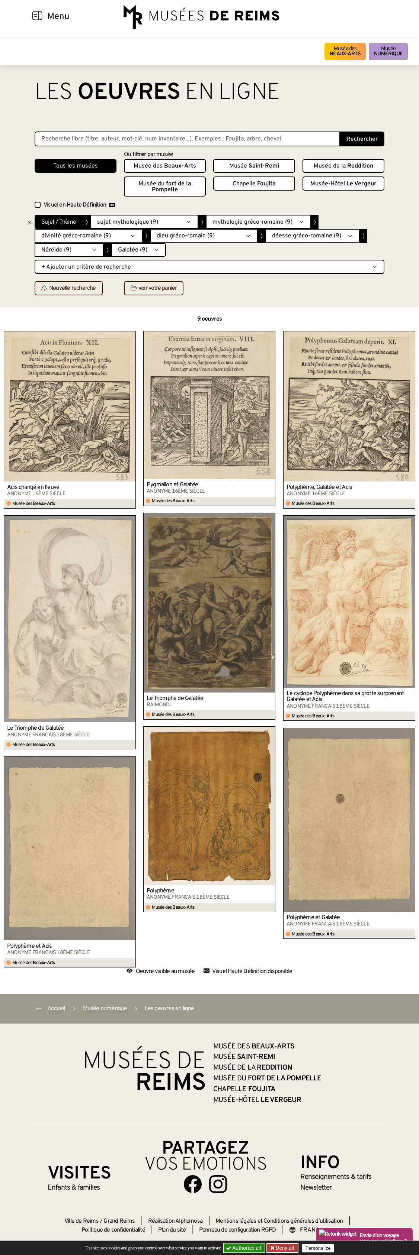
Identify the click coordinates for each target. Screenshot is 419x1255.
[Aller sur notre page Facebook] (193, 1184)
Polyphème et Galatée (313, 918)
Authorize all (244, 1248)
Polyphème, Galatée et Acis (319, 487)
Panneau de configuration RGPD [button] (237, 1230)
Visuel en (79, 205)
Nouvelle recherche (68, 288)
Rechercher (362, 139)
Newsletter (316, 1187)
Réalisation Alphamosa (175, 1221)
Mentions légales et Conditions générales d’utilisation (279, 1221)
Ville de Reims (81, 1221)
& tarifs (336, 1177)
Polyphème (160, 891)
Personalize (318, 1248)
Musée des (345, 51)
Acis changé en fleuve (33, 487)
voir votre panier (154, 288)
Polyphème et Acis (29, 946)
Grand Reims (119, 1221)
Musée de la (343, 166)
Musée (388, 51)
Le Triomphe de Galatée (175, 698)
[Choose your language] (313, 1230)
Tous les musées (75, 166)
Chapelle (254, 184)
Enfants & (74, 1187)
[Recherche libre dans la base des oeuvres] (187, 139)
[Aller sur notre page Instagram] (218, 1184)
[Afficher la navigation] (37, 17)
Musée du (164, 187)
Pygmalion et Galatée (172, 485)
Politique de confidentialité (113, 1230)
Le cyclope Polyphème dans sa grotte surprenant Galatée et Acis (345, 697)
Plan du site (172, 1230)
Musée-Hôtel (343, 184)
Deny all (284, 1248)
